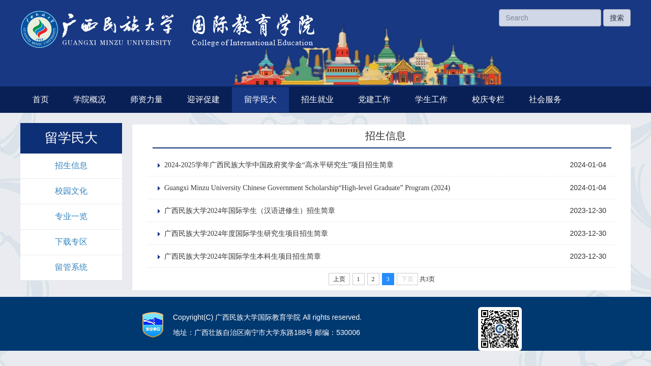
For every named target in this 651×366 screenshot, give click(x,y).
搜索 (617, 18)
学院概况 (89, 99)
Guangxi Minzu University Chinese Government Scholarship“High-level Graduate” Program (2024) (307, 188)
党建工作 (374, 99)
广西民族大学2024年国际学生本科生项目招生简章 (242, 256)
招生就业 (317, 99)
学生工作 (431, 99)
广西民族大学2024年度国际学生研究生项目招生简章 (246, 233)
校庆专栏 (488, 99)
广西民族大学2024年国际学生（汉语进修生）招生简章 (249, 211)
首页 (41, 99)
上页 (339, 279)
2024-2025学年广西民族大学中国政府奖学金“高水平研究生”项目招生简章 (279, 165)
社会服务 (545, 99)
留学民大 (260, 99)
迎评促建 (203, 99)
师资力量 (146, 99)
